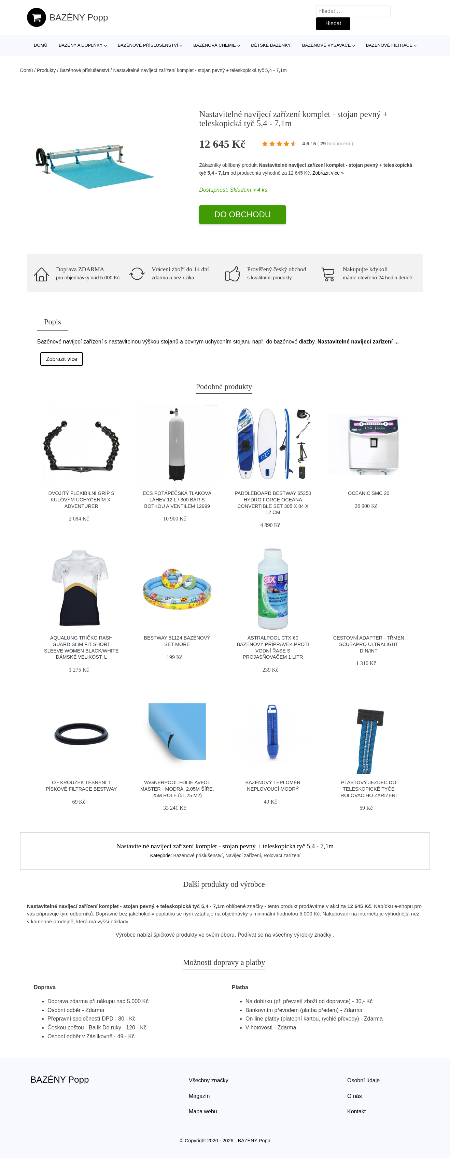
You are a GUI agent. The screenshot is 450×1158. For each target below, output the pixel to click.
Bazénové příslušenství (148, 45)
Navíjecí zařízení (243, 855)
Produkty (46, 70)
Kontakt (356, 1111)
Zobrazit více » (328, 173)
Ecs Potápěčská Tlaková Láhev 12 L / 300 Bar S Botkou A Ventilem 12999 (177, 499)
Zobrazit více (62, 359)
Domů (40, 45)
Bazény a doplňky (80, 45)
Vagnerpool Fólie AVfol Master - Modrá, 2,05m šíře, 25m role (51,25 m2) (177, 789)
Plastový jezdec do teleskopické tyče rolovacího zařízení (369, 789)
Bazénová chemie (214, 45)
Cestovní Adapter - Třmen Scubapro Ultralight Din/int (368, 644)
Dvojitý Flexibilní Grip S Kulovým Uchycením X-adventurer (81, 499)
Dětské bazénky (271, 45)
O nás (354, 1096)
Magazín (199, 1096)
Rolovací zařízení (282, 855)
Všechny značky (208, 1080)
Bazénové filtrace (389, 45)
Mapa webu (203, 1111)
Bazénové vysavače (326, 45)
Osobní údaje (363, 1080)
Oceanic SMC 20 (369, 493)
